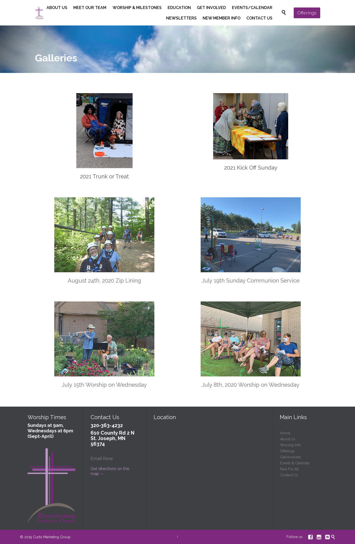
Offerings (287, 451)
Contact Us (289, 475)
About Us (287, 439)
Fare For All (289, 469)
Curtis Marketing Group (52, 537)
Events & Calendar (295, 463)
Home (285, 433)
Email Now (102, 458)
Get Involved (290, 457)
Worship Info (290, 445)
